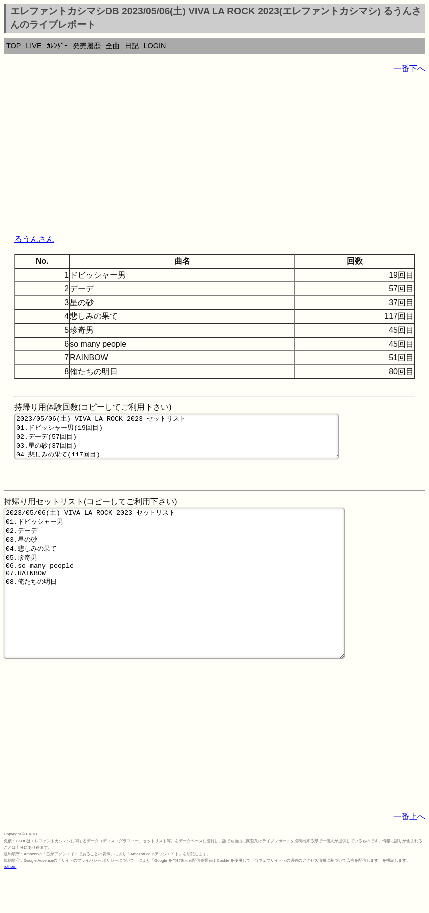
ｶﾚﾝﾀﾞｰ (57, 46)
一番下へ (409, 68)
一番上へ (409, 855)
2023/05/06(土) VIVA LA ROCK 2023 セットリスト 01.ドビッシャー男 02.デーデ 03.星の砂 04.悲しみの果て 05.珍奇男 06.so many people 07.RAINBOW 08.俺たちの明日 (174, 607)
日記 (132, 46)
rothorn (10, 905)
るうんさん (34, 239)
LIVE (33, 46)
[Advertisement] (214, 153)
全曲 (113, 46)
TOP (13, 46)
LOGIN (155, 46)
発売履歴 (87, 46)
